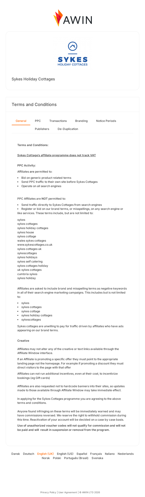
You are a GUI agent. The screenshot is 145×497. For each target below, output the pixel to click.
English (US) (65, 454)
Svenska (97, 458)
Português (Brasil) (76, 458)
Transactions (58, 121)
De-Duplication (68, 129)
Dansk (15, 454)
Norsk (46, 458)
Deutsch (28, 454)
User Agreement (67, 492)
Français (96, 454)
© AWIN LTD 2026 (89, 492)
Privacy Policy (48, 492)
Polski (57, 458)
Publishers (42, 129)
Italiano (110, 454)
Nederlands (126, 454)
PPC (38, 121)
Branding (81, 121)
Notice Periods (106, 121)
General (21, 121)
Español (82, 454)
